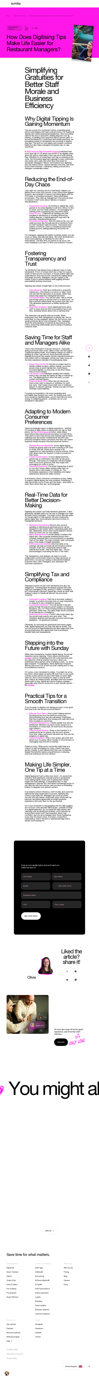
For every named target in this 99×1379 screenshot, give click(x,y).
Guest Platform (12, 1297)
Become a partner (13, 1332)
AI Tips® (38, 1284)
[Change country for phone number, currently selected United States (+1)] (55, 886)
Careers (67, 1280)
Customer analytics (42, 1314)
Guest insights (40, 1305)
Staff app (39, 1268)
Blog (65, 1276)
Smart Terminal (12, 1272)
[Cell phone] (66, 886)
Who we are (68, 1268)
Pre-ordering (11, 1289)
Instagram (39, 1324)
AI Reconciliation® (42, 1280)
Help (8, 1341)
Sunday (14, 4)
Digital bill (10, 1268)
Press (66, 1284)
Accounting (39, 1276)
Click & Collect (12, 1284)
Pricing (66, 1272)
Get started (11, 1324)
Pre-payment (11, 1293)
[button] (7, 1373)
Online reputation (42, 1293)
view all (49, 1230)
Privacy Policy (12, 1358)
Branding (38, 1301)
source (56, 152)
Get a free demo (31, 916)
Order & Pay (11, 1280)
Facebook (39, 1328)
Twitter (38, 1337)
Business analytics (42, 1309)
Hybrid (9, 1276)
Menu (89, 4)
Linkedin (38, 1332)
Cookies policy (12, 1349)
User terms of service (15, 1354)
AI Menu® (39, 1272)
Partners (10, 1328)
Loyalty (38, 1297)
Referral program (13, 1337)
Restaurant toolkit (13, 28)
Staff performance (42, 1289)
